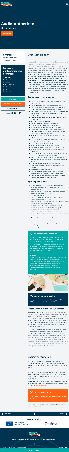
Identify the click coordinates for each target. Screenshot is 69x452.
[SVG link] (67, 4)
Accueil (13, 440)
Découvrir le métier (10, 57)
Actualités (33, 440)
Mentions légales (22, 447)
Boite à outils (41, 440)
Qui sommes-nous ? (23, 440)
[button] (34, 450)
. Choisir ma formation (10, 60)
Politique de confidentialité (8, 447)
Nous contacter (50, 440)
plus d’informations (41, 385)
